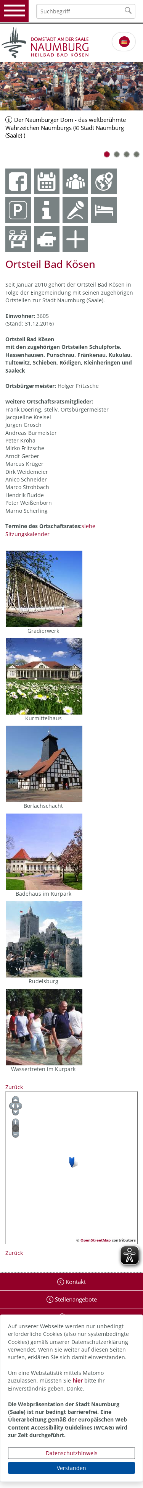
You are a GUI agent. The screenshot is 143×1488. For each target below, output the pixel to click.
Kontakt (75, 1281)
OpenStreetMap (95, 1240)
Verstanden (71, 1468)
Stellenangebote (75, 1299)
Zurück (14, 1087)
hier (77, 1380)
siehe (88, 526)
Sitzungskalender (27, 534)
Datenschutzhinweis (72, 1453)
